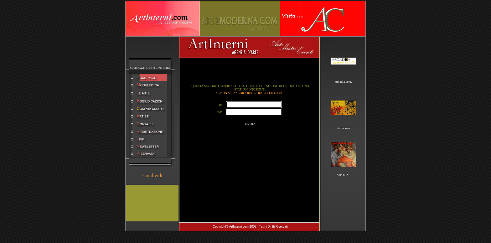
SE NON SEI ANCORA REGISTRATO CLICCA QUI (250, 93)
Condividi (152, 175)
